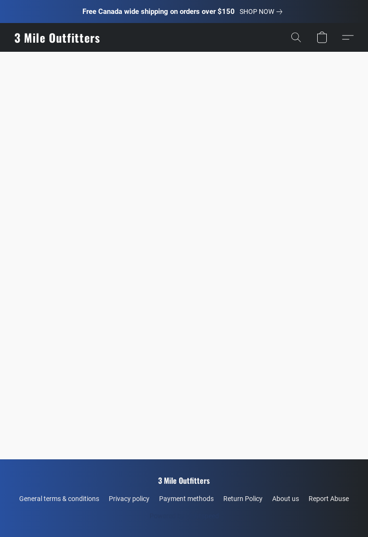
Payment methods (186, 498)
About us (285, 498)
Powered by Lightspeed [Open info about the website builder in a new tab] (184, 516)
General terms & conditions (59, 498)
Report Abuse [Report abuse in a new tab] (329, 498)
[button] (57, 37)
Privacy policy (129, 498)
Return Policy (243, 498)
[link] (263, 11)
